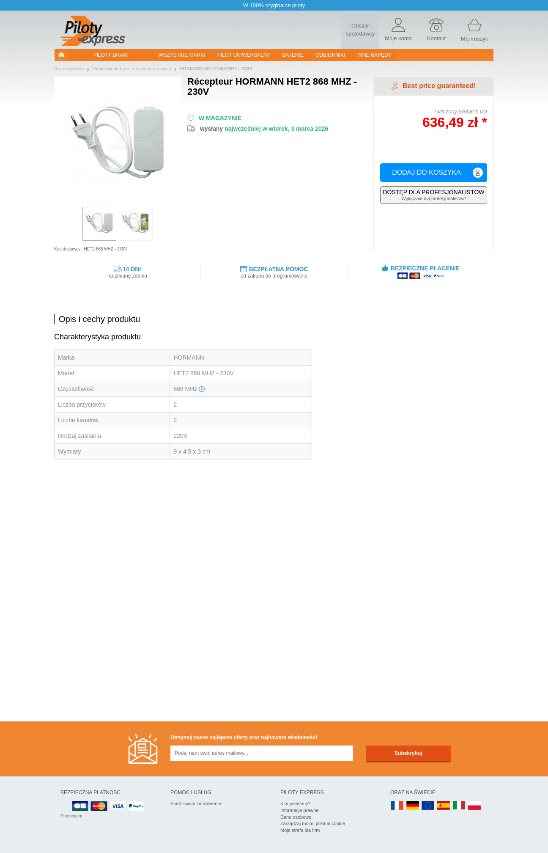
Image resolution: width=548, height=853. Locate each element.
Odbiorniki (330, 55)
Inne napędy (374, 55)
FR (397, 806)
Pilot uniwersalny (244, 55)
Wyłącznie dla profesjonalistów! (434, 195)
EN (428, 806)
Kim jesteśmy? (295, 803)
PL (475, 806)
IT (459, 806)
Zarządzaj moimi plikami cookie (312, 823)
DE (412, 806)
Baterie (293, 55)
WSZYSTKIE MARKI (182, 55)
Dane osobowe (295, 817)
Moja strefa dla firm (300, 830)
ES (443, 806)
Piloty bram (110, 55)
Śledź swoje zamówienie (195, 803)
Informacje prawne (299, 810)
